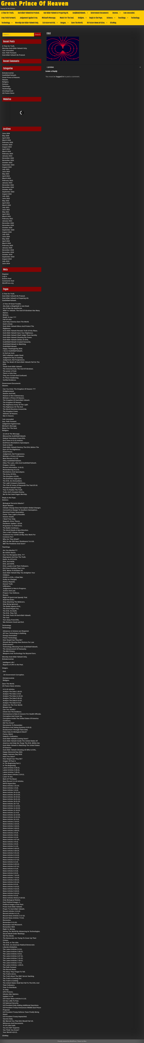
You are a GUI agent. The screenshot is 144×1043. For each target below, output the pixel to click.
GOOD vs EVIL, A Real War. (13, 577)
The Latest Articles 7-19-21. (13, 960)
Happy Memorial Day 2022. (13, 752)
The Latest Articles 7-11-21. (13, 958)
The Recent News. (9, 969)
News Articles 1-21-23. (11, 786)
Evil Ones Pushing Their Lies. (14, 568)
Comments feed (8, 281)
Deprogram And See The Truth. (14, 557)
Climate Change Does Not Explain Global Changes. (22, 508)
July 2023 (5, 169)
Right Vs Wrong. (9, 929)
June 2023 (6, 171)
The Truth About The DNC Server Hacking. (18, 976)
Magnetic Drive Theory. (11, 521)
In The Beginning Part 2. (12, 763)
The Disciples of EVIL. (11, 476)
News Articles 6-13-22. (11, 855)
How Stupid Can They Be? (12, 640)
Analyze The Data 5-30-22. (12, 698)
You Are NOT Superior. (11, 1028)
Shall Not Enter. (8, 600)
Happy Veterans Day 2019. (12, 754)
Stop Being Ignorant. (10, 604)
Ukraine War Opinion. (11, 994)
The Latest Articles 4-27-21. (13, 956)
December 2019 (8, 250)
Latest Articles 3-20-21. (11, 768)
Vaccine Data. (8, 1019)
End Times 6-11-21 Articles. (13, 440)
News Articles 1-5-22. (11, 788)
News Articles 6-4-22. (11, 871)
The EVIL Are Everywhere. (12, 481)
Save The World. (77, 23)
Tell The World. (8, 936)
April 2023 (6, 176)
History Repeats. (9, 582)
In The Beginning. (9, 765)
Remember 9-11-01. (10, 922)
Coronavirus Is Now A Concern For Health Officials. (22, 714)
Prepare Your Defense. (11, 593)
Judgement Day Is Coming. (13, 357)
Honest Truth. (8, 584)
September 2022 (8, 192)
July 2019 (5, 261)
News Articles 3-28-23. (11, 830)
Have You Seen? (9, 756)
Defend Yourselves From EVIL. (14, 438)
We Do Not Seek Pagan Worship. (15, 494)
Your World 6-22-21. (10, 1032)
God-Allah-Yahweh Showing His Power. (17, 337)
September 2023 (8, 165)
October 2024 (7, 145)
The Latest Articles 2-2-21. (12, 949)
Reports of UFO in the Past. (13, 665)
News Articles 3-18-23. (11, 826)
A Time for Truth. (7, 13)
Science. (110, 18)
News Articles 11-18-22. (11, 810)
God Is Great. (8, 324)
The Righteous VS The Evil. (13, 407)
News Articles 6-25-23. (11, 864)
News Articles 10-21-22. (11, 799)
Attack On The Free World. (13, 705)
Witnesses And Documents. (13, 1023)
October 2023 (7, 163)
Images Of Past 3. (9, 761)
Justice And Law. (9, 591)
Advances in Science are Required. (16, 631)
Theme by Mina (81, 1041)
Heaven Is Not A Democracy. (13, 396)
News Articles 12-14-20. (11, 815)
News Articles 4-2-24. (11, 837)
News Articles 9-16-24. (11, 889)
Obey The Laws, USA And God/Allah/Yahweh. (20, 463)
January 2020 (7, 248)
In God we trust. (9, 353)
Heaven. (115, 13)
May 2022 (5, 201)
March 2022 (6, 205)
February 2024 (7, 154)
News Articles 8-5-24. (11, 884)
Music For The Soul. (67, 18)
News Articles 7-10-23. (11, 875)
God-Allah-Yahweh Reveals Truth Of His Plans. (20, 331)
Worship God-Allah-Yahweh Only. (26, 23)
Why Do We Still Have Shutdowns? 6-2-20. (18, 541)
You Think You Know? (11, 1030)
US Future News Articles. (96, 23)
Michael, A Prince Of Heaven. (13, 398)
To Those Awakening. (11, 378)
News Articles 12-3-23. (11, 819)
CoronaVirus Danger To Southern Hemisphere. (20, 510)
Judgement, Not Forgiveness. (14, 360)
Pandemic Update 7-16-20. (12, 523)
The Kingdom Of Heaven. (12, 402)
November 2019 (8, 252)
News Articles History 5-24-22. (14, 898)
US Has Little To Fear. (11, 1001)
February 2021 (7, 219)
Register (5, 274)
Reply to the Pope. (96, 18)
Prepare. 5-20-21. (9, 465)
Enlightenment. (8, 391)
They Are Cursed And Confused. (15, 375)
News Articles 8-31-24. (11, 882)
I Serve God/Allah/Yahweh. (13, 351)
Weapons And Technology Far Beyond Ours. (19, 653)
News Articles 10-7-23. (11, 804)
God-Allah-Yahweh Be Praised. (28, 13)
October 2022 (7, 189)
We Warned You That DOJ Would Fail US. (18, 1021)
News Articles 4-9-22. (11, 842)
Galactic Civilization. (10, 736)
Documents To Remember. (13, 725)
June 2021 (6, 210)
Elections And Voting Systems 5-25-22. (17, 727)
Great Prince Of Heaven (35, 3)
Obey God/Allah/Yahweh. (12, 461)
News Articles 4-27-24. (11, 839)
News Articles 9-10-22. (11, 886)
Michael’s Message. (49, 18)
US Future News (8, 93)
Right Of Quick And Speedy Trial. (15, 597)
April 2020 (6, 241)
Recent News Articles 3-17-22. (14, 916)
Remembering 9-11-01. (11, 470)
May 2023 (5, 174)
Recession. (7, 920)
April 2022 (6, 203)
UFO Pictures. (8, 992)
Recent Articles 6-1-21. (11, 913)
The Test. (6, 617)
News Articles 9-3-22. (11, 895)
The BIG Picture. (9, 651)
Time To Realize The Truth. (13, 490)
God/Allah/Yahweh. (79, 13)
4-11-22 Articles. (9, 689)
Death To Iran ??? (9, 317)
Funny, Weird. (8, 734)
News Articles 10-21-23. (11, 801)
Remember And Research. (12, 925)
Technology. (135, 18)
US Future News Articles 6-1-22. (14, 999)
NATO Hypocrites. (9, 783)
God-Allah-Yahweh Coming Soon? (15, 739)
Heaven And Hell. (9, 393)
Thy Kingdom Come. (10, 411)
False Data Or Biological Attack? (15, 732)
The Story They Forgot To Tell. (14, 972)
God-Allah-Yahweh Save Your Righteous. (18, 333)
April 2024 (6, 149)
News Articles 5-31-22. (11, 853)
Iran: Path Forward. (8, 18)
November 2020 (8, 225)
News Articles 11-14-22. (11, 806)
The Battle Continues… (11, 528)
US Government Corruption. (13, 675)
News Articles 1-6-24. (11, 790)
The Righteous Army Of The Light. (15, 405)
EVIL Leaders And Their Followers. (16, 566)
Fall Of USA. (7, 319)
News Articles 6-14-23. (11, 857)
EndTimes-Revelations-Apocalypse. (16, 443)
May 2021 (5, 212)
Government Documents (99, 13)
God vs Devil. (8, 445)
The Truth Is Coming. (10, 981)
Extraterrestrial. (49, 23)
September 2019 (8, 257)
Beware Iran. (7, 707)
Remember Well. (9, 927)
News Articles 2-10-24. (11, 824)
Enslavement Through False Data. (15, 730)
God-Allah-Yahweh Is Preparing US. (56, 13)
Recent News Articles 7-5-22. (13, 918)
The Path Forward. (10, 967)
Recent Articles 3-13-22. (11, 911)
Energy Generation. (10, 635)
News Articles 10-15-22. (11, 797)
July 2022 (5, 196)
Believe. (6, 315)
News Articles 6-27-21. (11, 866)
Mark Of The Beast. (10, 779)
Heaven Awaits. (8, 517)
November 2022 (8, 187)
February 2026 (7, 142)
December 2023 (8, 158)
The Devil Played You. (11, 609)
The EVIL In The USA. (11, 942)
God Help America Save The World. (16, 322)
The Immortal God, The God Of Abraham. (18, 369)
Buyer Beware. (8, 505)
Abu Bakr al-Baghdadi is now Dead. (16, 306)
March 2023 (6, 178)
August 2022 (7, 194)
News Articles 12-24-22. (11, 817)
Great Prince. (8, 452)
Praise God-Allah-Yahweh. (12, 907)
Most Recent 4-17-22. (10, 458)
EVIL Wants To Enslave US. (13, 570)
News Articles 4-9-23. (11, 844)
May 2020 (5, 239)
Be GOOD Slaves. (9, 552)
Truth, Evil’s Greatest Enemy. (13, 492)
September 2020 (8, 230)
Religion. (81, 18)
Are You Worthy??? (10, 550)
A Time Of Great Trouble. (12, 304)
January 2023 (7, 183)
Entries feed (6, 278)
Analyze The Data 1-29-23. (12, 691)
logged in (60, 77)
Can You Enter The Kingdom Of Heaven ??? (19, 389)
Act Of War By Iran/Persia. (12, 308)
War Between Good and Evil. (13, 622)
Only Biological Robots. (12, 900)
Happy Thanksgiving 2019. (13, 349)
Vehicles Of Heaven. (10, 414)
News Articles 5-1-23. (11, 846)
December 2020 (8, 223)
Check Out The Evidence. (12, 712)
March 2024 (6, 151)
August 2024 (7, 147)
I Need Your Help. (9, 519)
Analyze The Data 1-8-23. (12, 694)
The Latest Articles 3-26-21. (13, 951)
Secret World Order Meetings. (14, 934)
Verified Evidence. (9, 380)
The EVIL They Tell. (10, 613)
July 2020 (5, 234)
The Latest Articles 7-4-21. (12, 963)
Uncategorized (7, 91)
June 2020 (6, 236)
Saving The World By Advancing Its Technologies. (21, 931)
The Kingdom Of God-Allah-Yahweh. (16, 400)
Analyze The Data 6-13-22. (12, 700)
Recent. (6, 595)
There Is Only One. (10, 373)
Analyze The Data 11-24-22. (13, 696)
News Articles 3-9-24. (11, 835)
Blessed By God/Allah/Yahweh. (14, 436)
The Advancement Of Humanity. (14, 649)
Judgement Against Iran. (29, 18)
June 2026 (6, 133)
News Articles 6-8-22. (11, 873)
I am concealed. (129, 13)
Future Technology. (10, 638)
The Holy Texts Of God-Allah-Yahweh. (17, 615)
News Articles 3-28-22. (11, 828)
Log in (4, 276)
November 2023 (8, 160)
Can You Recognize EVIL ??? (14, 555)
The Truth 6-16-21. (9, 974)
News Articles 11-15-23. (11, 808)
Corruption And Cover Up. (12, 716)
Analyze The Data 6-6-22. (12, 703)
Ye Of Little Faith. (9, 1025)
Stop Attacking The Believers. (14, 602)
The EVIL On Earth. (10, 611)
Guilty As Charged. (10, 579)
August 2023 (7, 167)
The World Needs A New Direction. (15, 530)
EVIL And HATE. (9, 561)
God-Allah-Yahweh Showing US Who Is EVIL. (19, 750)
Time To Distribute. (10, 987)
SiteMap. (113, 23)
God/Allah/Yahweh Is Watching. (14, 344)
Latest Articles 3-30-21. (11, 770)
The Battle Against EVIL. (12, 606)
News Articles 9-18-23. (11, 891)
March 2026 (6, 140)
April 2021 (6, 214)
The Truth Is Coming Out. (12, 978)
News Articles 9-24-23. (11, 893)
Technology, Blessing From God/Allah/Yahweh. (20, 647)
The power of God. (10, 371)
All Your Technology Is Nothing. (14, 633)
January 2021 (7, 221)
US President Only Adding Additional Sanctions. (21, 1005)
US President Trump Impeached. (15, 1016)
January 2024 (7, 156)
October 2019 (7, 254)
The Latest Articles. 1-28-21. (13, 965)
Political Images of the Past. (13, 904)
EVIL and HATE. (9, 564)
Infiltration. (7, 586)
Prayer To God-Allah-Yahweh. (14, 909)
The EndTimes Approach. (12, 479)
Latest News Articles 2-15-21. (13, 774)
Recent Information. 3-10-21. (13, 467)
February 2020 (7, 245)
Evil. (4, 671)
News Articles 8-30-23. (11, 880)
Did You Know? (8, 723)
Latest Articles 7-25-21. (11, 772)
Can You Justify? (9, 709)
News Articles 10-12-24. (11, 792)
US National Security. (11, 1003)
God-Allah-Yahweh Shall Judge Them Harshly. (20, 335)
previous (50, 67)
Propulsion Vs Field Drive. (12, 526)
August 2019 (7, 259)
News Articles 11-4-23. (11, 812)
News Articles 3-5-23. (11, 833)
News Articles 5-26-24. (11, 851)
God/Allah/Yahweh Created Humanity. (17, 342)
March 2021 (6, 216)
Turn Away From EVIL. (11, 620)
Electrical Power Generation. (13, 512)
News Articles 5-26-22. (11, 848)
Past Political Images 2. (11, 902)
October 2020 (7, 228)
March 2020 (6, 243)
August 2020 (7, 232)
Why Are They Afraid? (11, 539)
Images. (63, 23)
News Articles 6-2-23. (11, 862)
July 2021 (5, 207)
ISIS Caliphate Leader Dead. (13, 355)
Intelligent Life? (8, 662)
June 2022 (6, 198)
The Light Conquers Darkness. (14, 483)
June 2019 (6, 263)
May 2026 (5, 136)
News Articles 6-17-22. (11, 860)
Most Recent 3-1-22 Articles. (13, 781)
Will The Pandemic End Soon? (14, 544)
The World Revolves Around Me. (15, 409)
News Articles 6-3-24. (11, 869)
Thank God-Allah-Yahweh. (12, 366)
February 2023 (7, 180)
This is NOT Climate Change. (13, 532)
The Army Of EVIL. (10, 474)
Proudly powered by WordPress (67, 1041)
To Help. (6, 990)
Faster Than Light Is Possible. (14, 514)
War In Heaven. (8, 416)
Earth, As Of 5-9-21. (10, 559)
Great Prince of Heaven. (11, 77)
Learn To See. (8, 777)
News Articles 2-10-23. (11, 821)
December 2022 (8, 185)
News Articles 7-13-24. (11, 877)
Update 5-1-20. (8, 996)
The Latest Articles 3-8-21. (12, 954)
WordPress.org (8, 283)
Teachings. (122, 18)
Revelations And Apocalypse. (14, 472)
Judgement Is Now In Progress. (14, 588)
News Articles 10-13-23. (11, 795)
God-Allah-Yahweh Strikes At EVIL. (16, 340)
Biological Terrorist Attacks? (13, 503)
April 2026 (6, 138)
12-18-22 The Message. (11, 434)
